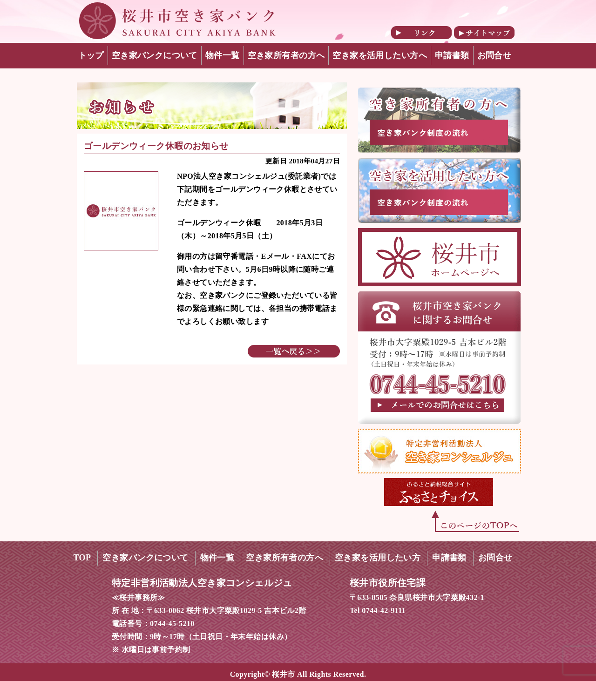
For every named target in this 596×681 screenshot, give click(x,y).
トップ (91, 55)
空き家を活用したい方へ (379, 55)
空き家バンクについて (154, 55)
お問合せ (494, 55)
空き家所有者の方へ (286, 55)
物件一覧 (222, 55)
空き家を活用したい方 (377, 557)
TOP (82, 557)
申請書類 (452, 55)
